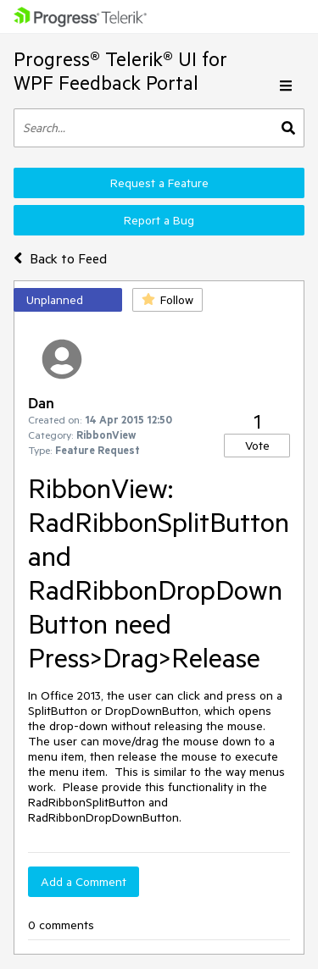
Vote (257, 445)
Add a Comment (83, 881)
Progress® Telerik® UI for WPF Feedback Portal (120, 71)
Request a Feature (159, 183)
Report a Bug (159, 220)
